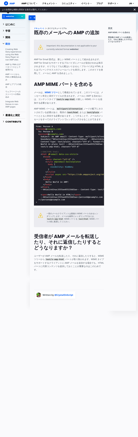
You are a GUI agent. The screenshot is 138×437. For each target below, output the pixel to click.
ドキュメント (49, 3)
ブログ (99, 3)
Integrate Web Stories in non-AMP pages (12, 104)
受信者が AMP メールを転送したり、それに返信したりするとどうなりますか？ (120, 39)
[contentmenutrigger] (120, 29)
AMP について (29, 3)
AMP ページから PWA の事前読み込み (13, 77)
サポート (113, 3)
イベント (86, 3)
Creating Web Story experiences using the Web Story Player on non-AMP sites (13, 54)
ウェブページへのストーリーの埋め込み (12, 94)
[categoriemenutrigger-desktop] (39, 17)
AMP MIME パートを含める (119, 32)
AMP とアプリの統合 (13, 85)
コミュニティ (69, 3)
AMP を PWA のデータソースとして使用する (13, 67)
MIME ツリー (51, 92)
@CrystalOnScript (63, 294)
